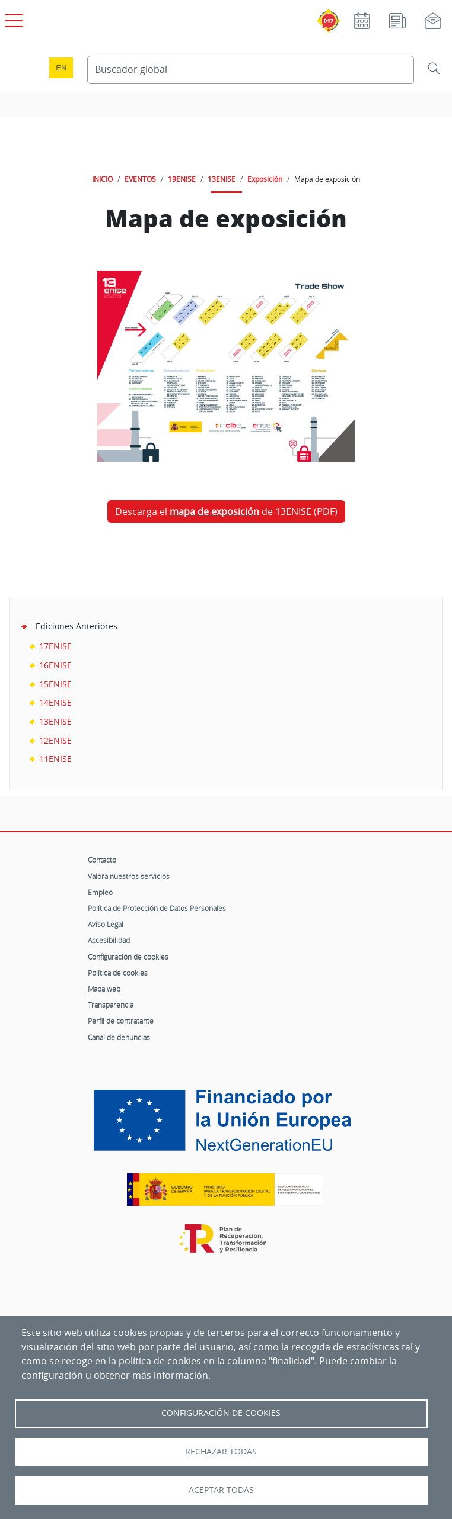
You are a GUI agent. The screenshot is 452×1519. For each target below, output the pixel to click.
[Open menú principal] (12, 18)
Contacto (102, 859)
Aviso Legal (105, 924)
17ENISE (55, 646)
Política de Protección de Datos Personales (157, 908)
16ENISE (55, 665)
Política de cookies (118, 972)
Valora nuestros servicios (129, 876)
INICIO (102, 179)
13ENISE (221, 179)
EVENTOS (140, 179)
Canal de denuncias (119, 1037)
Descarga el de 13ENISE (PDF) (226, 511)
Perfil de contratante (121, 1020)
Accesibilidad (109, 940)
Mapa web (104, 988)
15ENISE (55, 684)
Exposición (264, 179)
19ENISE (182, 179)
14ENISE (55, 702)
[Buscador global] (250, 70)
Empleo (100, 892)
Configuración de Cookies (221, 1413)
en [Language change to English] (61, 67)
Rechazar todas (221, 1451)
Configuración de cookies (128, 956)
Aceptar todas (221, 1490)
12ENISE (55, 740)
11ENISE (55, 758)
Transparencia (110, 1004)
